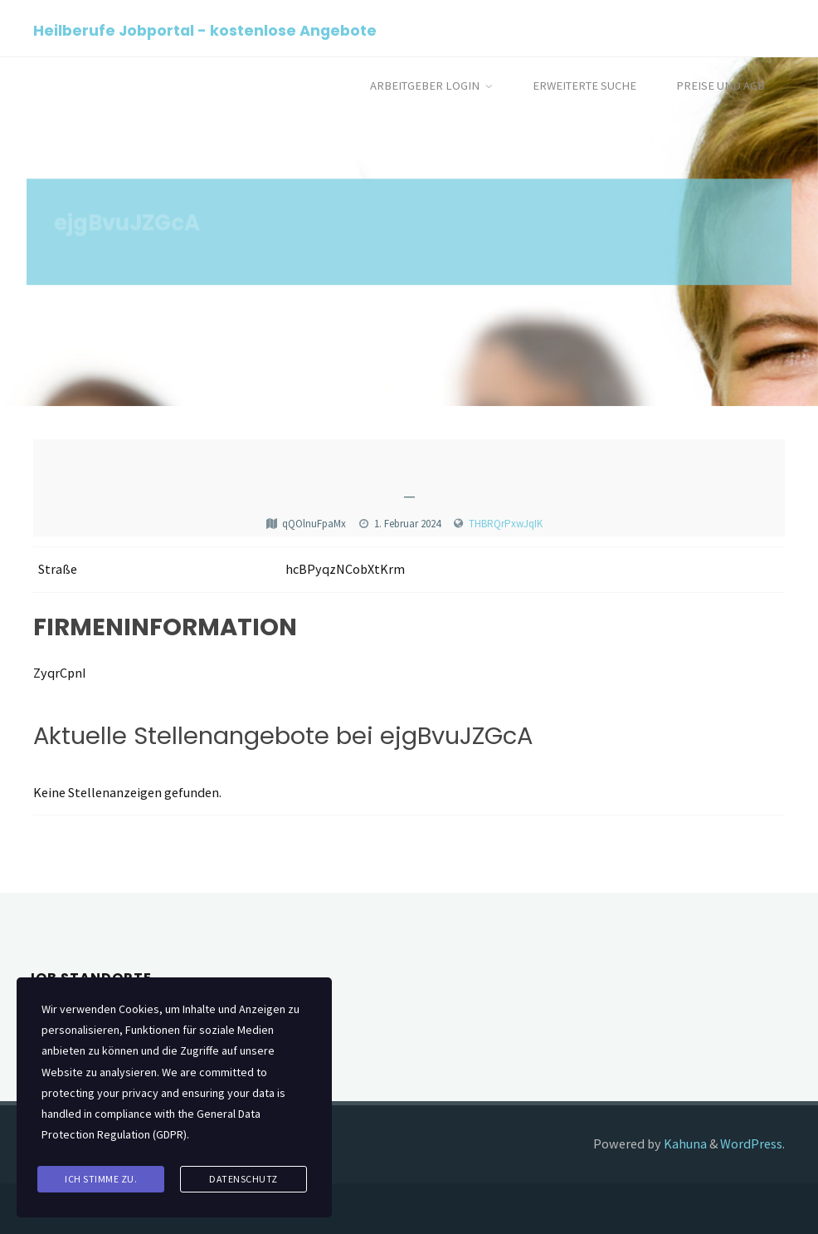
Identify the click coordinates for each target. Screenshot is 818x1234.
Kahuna (684, 1143)
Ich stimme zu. (101, 1179)
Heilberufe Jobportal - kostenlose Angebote (205, 29)
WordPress (751, 1143)
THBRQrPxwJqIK (506, 524)
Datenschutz (243, 1179)
